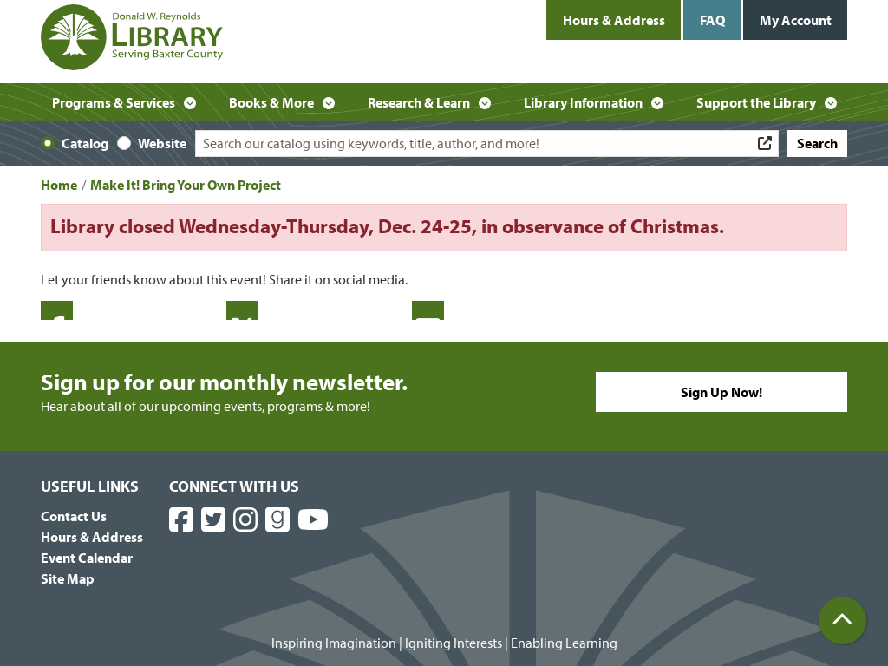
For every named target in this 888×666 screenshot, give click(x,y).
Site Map (68, 578)
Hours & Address (614, 20)
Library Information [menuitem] (583, 102)
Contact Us (74, 516)
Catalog (85, 143)
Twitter (242, 310)
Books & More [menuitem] (271, 102)
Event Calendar (87, 557)
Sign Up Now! (721, 392)
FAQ (712, 20)
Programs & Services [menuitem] (113, 102)
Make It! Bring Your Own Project (185, 184)
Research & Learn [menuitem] (419, 102)
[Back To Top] (842, 620)
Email (428, 310)
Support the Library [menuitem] (756, 102)
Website (162, 143)
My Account (796, 20)
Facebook (57, 310)
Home (59, 184)
